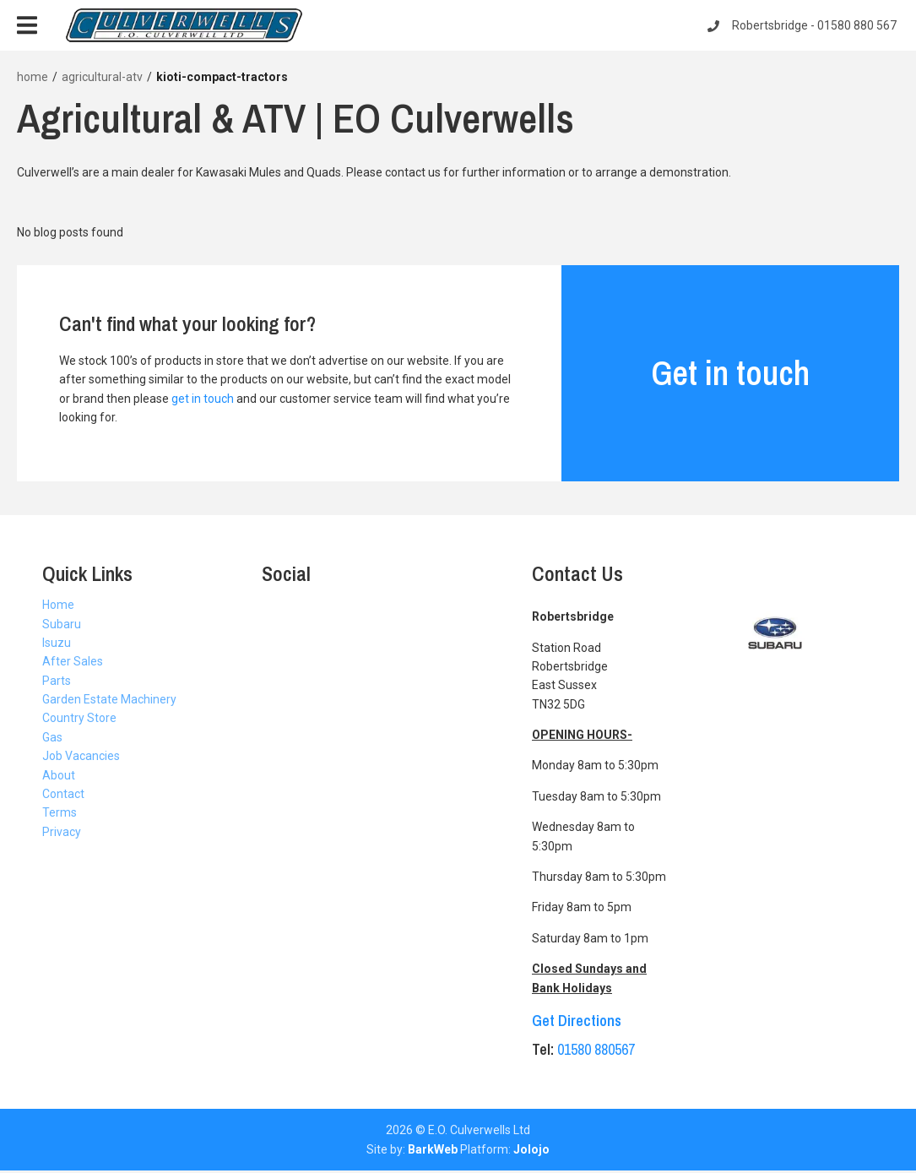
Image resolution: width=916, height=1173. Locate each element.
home (32, 77)
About (58, 775)
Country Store (79, 718)
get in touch (202, 398)
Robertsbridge (803, 25)
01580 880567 (596, 1049)
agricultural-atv (102, 77)
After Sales (72, 661)
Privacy (61, 832)
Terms (59, 812)
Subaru (61, 624)
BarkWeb (433, 1149)
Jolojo (531, 1149)
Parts (56, 680)
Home (58, 604)
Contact (63, 794)
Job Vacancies (81, 756)
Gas (52, 737)
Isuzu (56, 642)
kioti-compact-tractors (222, 77)
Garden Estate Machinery (109, 699)
